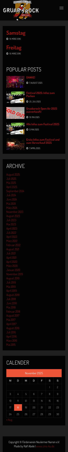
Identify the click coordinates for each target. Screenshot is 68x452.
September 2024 (15, 191)
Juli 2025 (11, 178)
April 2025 (11, 187)
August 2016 (12, 328)
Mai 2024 (11, 203)
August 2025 (13, 174)
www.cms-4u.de (45, 446)
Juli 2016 (11, 332)
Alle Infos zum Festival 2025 (42, 124)
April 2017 (11, 324)
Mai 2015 (10, 344)
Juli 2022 (11, 232)
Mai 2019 (11, 286)
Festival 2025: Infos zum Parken (40, 94)
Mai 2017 (10, 320)
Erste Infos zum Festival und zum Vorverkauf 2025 (42, 141)
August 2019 (12, 278)
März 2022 (11, 241)
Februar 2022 (13, 245)
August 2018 (12, 295)
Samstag (15, 32)
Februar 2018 (13, 311)
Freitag (13, 47)
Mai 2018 (11, 307)
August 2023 (13, 216)
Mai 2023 (11, 224)
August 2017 (12, 315)
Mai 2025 (11, 182)
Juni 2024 (11, 199)
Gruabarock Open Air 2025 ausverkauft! (41, 110)
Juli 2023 (11, 220)
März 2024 (11, 208)
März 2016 (11, 340)
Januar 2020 (13, 270)
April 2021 (11, 257)
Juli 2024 (11, 195)
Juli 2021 (11, 253)
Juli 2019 (11, 282)
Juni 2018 (11, 303)
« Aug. (9, 419)
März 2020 (12, 266)
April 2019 (11, 290)
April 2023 (11, 228)
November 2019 (14, 274)
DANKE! (30, 77)
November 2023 (14, 212)
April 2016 (11, 336)
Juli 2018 (11, 299)
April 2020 (11, 262)
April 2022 (11, 236)
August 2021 (12, 249)
